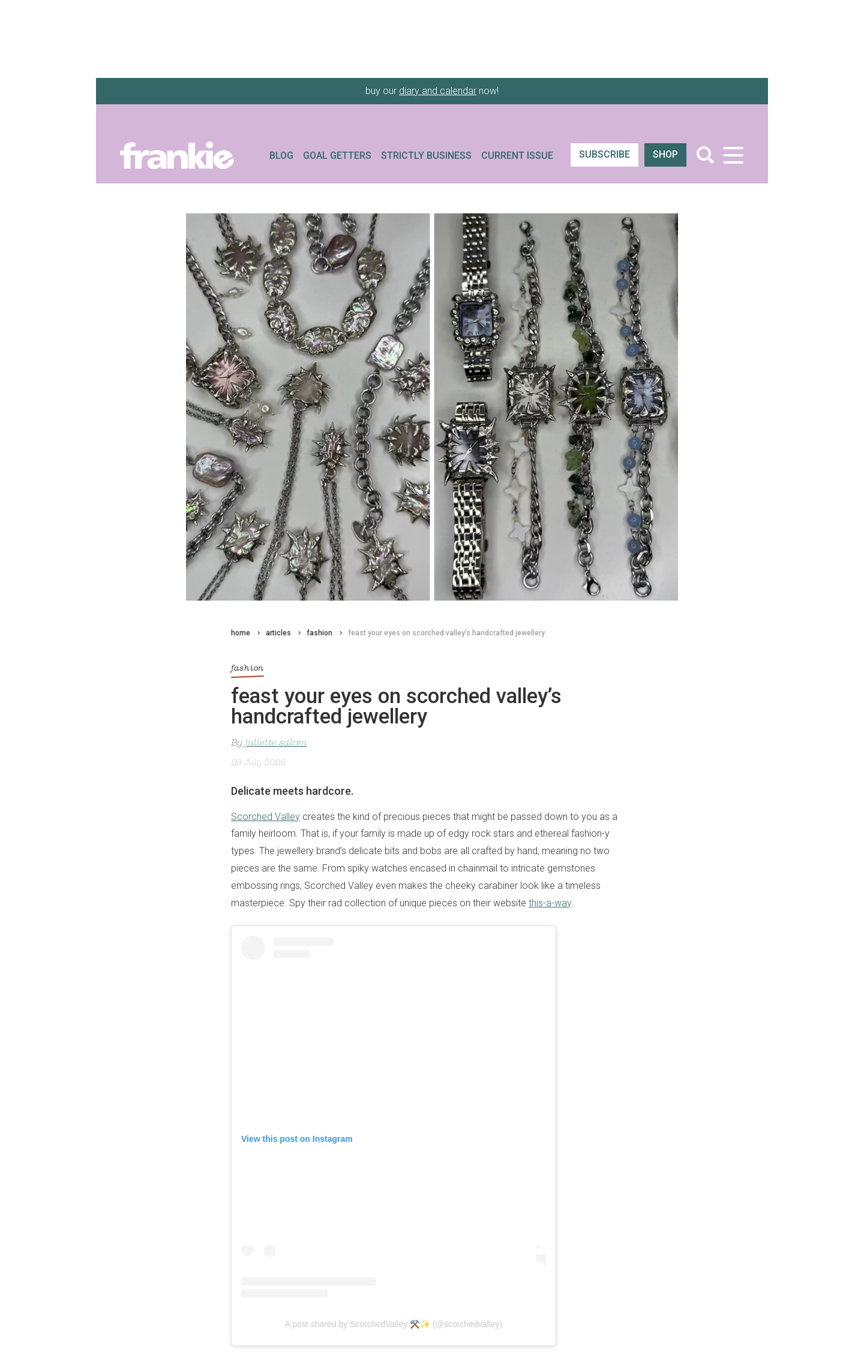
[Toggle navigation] (733, 155)
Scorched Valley (265, 816)
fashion (319, 633)
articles (278, 633)
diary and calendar (437, 91)
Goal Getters (337, 155)
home (240, 633)
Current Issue (517, 155)
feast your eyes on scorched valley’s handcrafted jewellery (446, 633)
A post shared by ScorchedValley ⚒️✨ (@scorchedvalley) (393, 1324)
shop (665, 154)
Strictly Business (426, 155)
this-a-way (550, 903)
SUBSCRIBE (604, 154)
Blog (281, 155)
